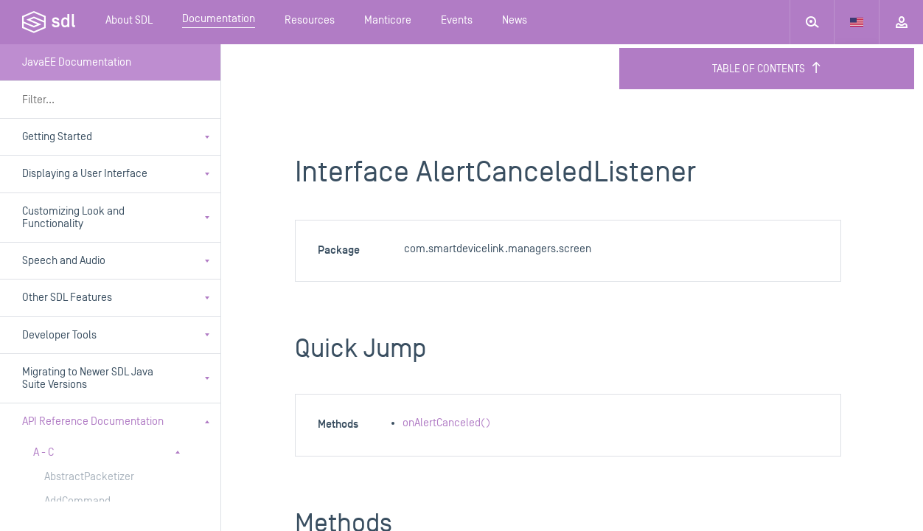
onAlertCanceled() (446, 423)
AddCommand (77, 501)
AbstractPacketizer (89, 477)
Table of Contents (767, 68)
